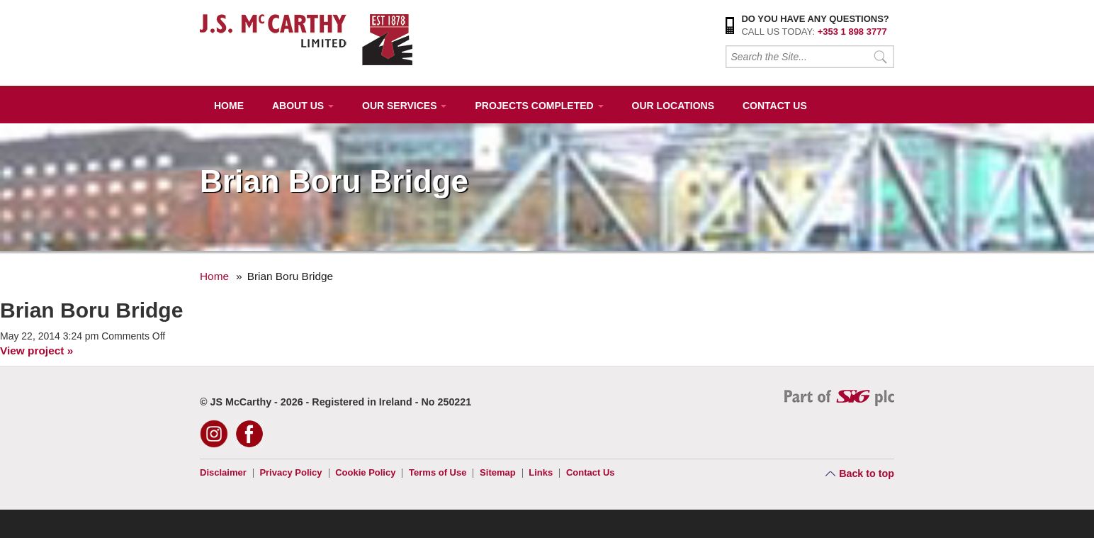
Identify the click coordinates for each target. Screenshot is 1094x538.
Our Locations (673, 105)
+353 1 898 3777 (852, 31)
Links (541, 472)
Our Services (404, 105)
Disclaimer (223, 472)
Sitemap (498, 472)
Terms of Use (437, 472)
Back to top (866, 473)
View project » (36, 350)
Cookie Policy (365, 472)
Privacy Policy (290, 472)
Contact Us (775, 105)
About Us (303, 105)
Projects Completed (539, 105)
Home (229, 105)
